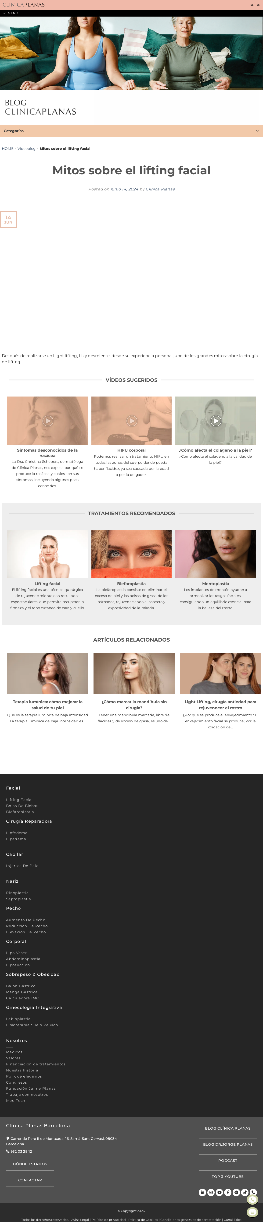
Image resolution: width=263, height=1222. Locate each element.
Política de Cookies (143, 1210)
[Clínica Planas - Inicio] (23, 5)
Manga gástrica (22, 992)
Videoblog (27, 148)
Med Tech (15, 1101)
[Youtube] (220, 1183)
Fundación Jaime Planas (31, 1088)
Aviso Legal (80, 1210)
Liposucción (18, 965)
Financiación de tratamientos (35, 1064)
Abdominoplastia (23, 959)
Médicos (14, 1052)
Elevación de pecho (26, 932)
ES (252, 5)
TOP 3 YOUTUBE (228, 1168)
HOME (8, 148)
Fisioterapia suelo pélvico (32, 1025)
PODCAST (229, 1154)
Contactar (28, 1177)
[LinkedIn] (204, 1183)
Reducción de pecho (27, 926)
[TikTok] (245, 1183)
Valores (13, 1058)
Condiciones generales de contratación (190, 1210)
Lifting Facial (19, 800)
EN (258, 5)
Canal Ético (232, 1210)
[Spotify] (237, 1183)
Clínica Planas (160, 189)
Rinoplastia (17, 893)
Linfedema (17, 833)
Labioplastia (18, 1019)
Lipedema (16, 839)
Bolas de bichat (22, 806)
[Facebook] (228, 1183)
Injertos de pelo (22, 866)
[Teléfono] (253, 1183)
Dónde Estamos (28, 1163)
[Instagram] (212, 1183)
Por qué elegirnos (24, 1076)
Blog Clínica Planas (228, 1127)
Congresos (16, 1082)
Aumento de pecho (25, 920)
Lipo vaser (16, 953)
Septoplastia (18, 899)
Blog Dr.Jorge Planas (228, 1141)
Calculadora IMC (22, 998)
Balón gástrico (21, 986)
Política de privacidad (109, 1210)
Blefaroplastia (20, 812)
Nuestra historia (22, 1070)
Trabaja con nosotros (27, 1094)
